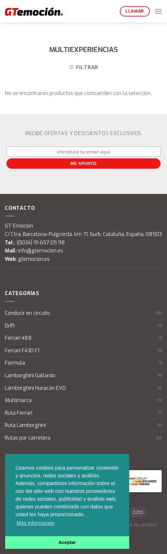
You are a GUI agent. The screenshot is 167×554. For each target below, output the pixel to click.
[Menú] (158, 11)
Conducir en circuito (27, 313)
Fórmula (15, 362)
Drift (10, 325)
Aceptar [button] (67, 542)
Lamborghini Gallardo (30, 375)
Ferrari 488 (18, 338)
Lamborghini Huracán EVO (35, 388)
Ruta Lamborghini (25, 425)
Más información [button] (35, 523)
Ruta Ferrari (18, 413)
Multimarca (18, 400)
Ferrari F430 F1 (22, 350)
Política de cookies (136, 525)
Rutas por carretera (27, 437)
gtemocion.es (34, 259)
